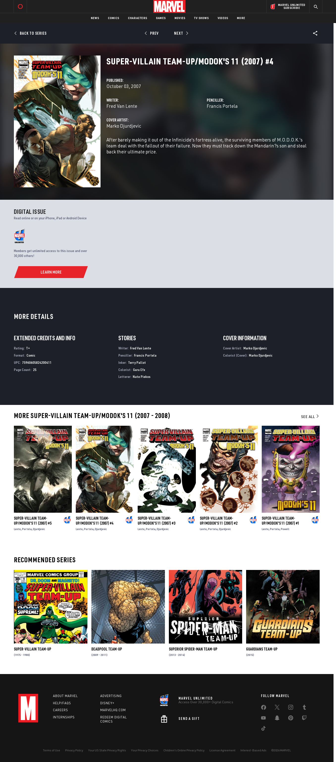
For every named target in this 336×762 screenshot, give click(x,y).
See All (310, 416)
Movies (180, 18)
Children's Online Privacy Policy (184, 750)
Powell (285, 529)
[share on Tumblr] (304, 708)
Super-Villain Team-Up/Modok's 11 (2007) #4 (94, 521)
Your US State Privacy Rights (107, 750)
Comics (113, 18)
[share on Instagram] (290, 708)
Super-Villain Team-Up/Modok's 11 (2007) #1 (280, 521)
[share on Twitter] (277, 708)
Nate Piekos (142, 376)
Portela (27, 529)
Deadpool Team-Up (106, 649)
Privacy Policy (74, 750)
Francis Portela (222, 106)
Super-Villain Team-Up (32, 649)
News (95, 18)
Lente (17, 529)
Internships (64, 717)
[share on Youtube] (263, 718)
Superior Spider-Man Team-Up (193, 649)
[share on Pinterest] (290, 718)
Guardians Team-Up (262, 649)
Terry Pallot (137, 362)
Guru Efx (139, 369)
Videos (223, 18)
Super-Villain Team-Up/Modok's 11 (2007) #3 (156, 521)
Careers (60, 710)
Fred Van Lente (121, 106)
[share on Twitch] (304, 718)
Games (161, 18)
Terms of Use (51, 750)
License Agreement (222, 750)
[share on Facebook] (263, 708)
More (241, 18)
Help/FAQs (62, 703)
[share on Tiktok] (263, 729)
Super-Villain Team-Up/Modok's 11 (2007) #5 (33, 521)
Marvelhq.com (113, 710)
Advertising (111, 696)
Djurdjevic (39, 529)
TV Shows (201, 18)
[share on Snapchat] (277, 718)
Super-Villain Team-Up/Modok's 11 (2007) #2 (218, 521)
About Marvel (65, 696)
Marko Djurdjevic (123, 126)
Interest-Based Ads (253, 750)
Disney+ (107, 703)
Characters (137, 18)
